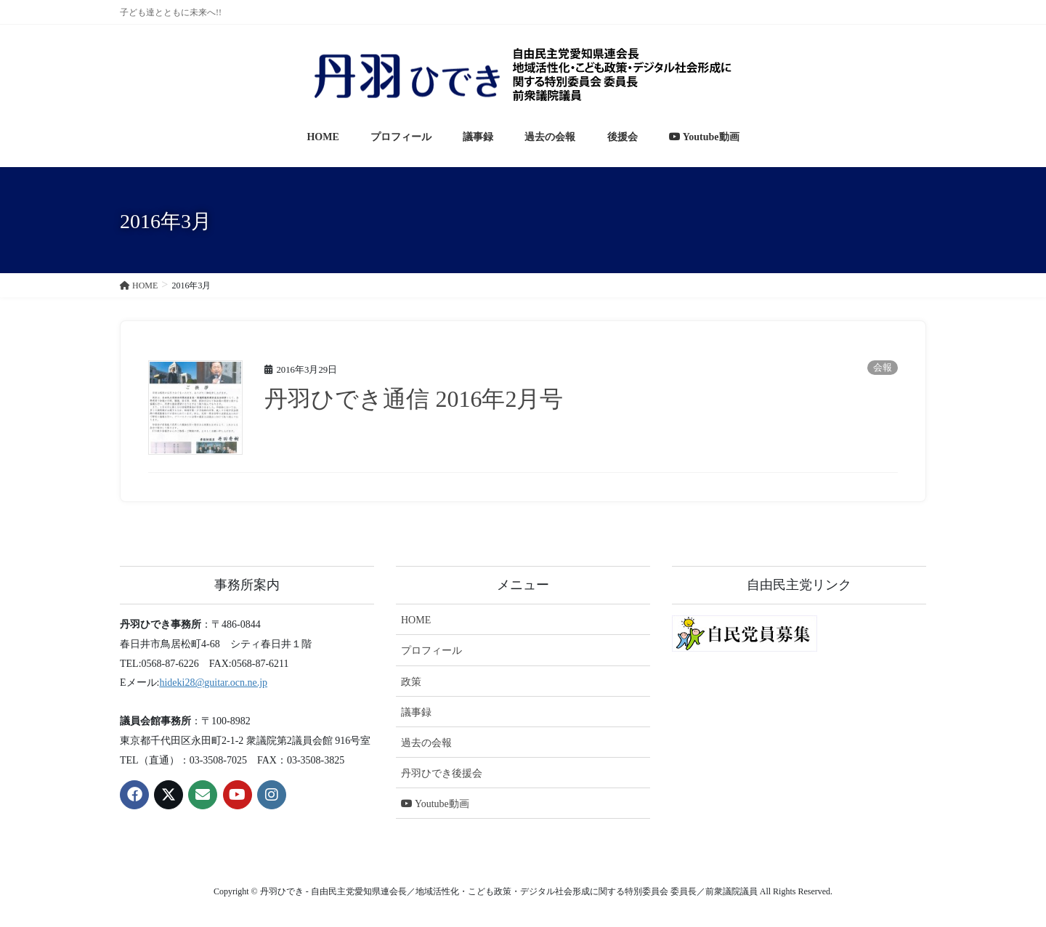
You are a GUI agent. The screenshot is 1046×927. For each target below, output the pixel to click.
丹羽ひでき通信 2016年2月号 (413, 399)
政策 (411, 681)
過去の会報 (426, 742)
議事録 (416, 712)
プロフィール (431, 650)
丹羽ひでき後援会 (441, 773)
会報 (882, 368)
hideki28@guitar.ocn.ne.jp (213, 682)
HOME (416, 620)
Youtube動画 (435, 803)
